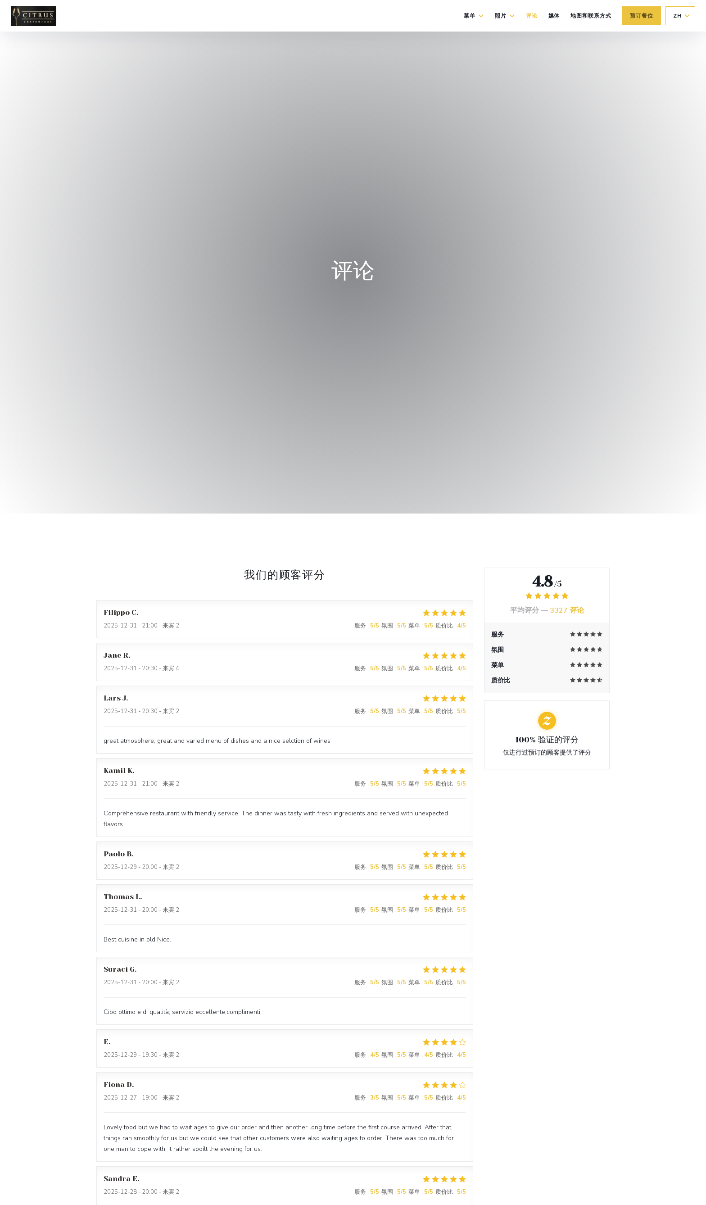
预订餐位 (641, 15)
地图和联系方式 (590, 15)
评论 (532, 15)
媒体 (554, 15)
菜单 (474, 15)
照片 (505, 15)
